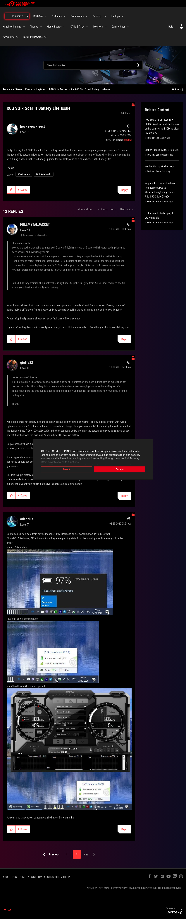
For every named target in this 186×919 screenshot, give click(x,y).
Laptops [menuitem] (115, 16)
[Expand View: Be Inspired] (27, 16)
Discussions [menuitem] (77, 16)
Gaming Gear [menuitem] (118, 26)
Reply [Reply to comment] (124, 339)
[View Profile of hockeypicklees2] (33, 126)
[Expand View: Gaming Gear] (128, 26)
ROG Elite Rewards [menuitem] (33, 36)
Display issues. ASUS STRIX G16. (162, 149)
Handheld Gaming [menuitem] (12, 26)
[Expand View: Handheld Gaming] (24, 26)
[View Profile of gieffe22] (26, 362)
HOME (22, 877)
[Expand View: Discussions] (86, 16)
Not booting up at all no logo (160, 166)
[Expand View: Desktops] (105, 16)
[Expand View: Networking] (17, 37)
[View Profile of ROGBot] (128, 140)
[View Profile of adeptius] (26, 519)
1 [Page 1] (66, 854)
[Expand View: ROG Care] (46, 16)
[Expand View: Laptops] (123, 16)
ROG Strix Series (58, 89)
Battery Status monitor (63, 817)
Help (170, 26)
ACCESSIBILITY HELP (57, 877)
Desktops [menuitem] (98, 16)
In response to (35, 235)
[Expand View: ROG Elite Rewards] (45, 37)
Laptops (40, 89)
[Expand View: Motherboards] (64, 26)
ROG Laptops (24, 174)
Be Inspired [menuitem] (17, 16)
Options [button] (176, 89)
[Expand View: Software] (64, 16)
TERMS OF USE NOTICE (98, 888)
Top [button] (9, 909)
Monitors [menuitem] (98, 26)
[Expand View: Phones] (41, 26)
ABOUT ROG (10, 877)
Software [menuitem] (57, 16)
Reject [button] (66, 469)
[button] (11, 189)
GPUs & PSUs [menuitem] (77, 26)
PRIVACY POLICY (119, 888)
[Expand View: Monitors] (105, 26)
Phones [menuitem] (34, 26)
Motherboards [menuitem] (54, 26)
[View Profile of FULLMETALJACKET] (35, 224)
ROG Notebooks (43, 174)
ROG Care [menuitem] (38, 16)
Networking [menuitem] (9, 36)
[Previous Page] (50, 854)
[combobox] (93, 65)
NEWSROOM (35, 877)
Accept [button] (120, 469)
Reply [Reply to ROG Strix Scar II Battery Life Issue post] (124, 190)
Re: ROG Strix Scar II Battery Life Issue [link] (90, 89)
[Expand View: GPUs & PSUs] (87, 26)
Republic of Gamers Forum (17, 89)
